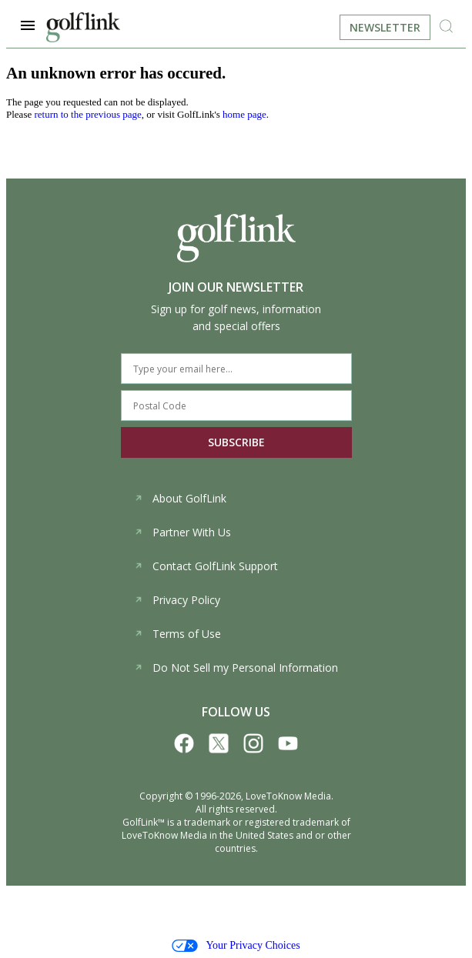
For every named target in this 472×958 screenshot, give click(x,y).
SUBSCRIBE (236, 442)
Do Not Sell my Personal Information (236, 667)
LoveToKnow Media (288, 796)
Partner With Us (182, 532)
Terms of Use (177, 633)
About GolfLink (180, 498)
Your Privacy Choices (236, 946)
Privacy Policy (177, 599)
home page (244, 114)
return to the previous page (87, 114)
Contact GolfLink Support (206, 566)
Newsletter (385, 27)
